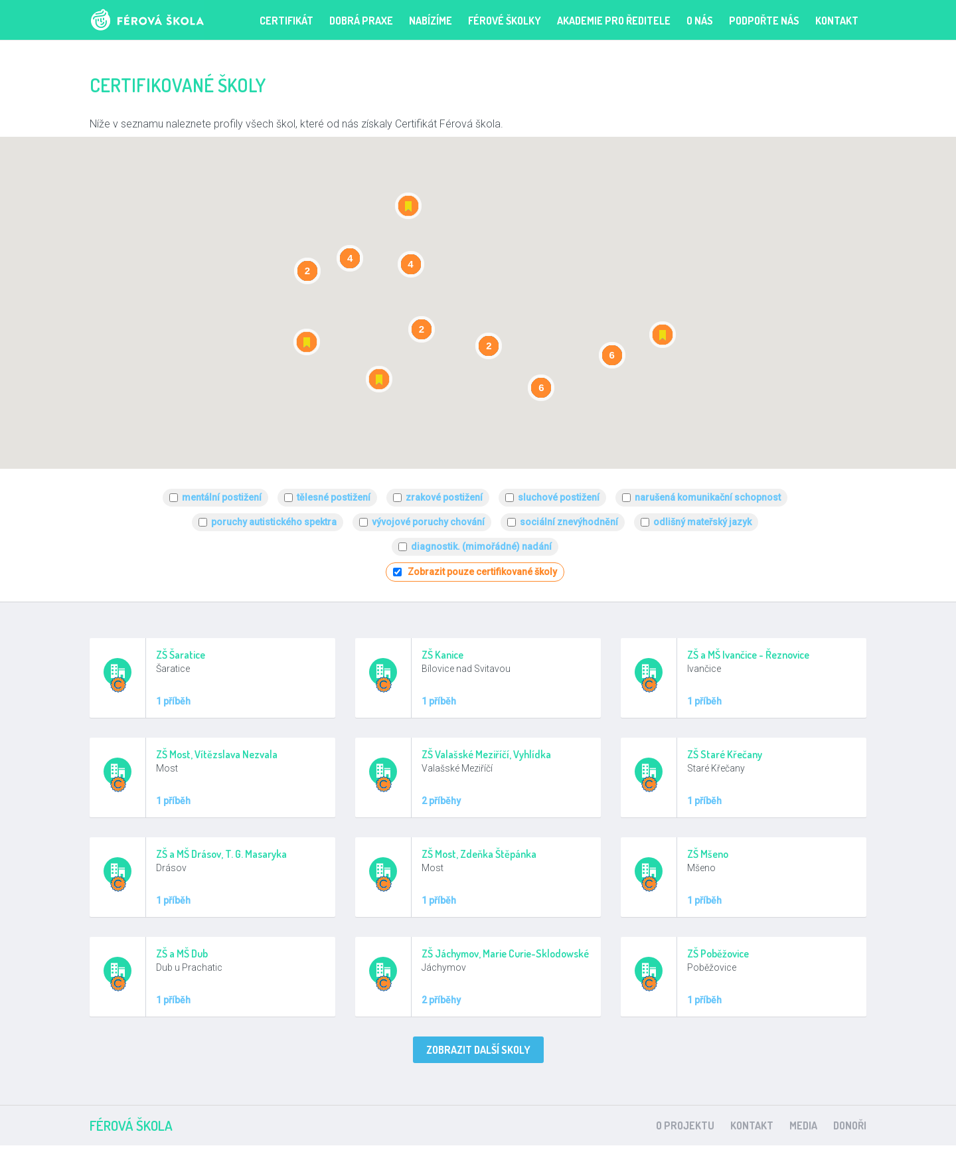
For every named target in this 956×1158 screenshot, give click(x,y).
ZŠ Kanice (442, 654)
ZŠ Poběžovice (718, 953)
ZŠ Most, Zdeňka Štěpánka (479, 854)
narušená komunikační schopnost (708, 497)
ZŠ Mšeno (707, 854)
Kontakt (836, 20)
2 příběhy (441, 800)
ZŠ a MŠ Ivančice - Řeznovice (748, 654)
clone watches (551, 1151)
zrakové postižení (444, 497)
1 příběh (173, 701)
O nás (699, 20)
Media (803, 1125)
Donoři (849, 1125)
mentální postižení (222, 497)
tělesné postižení (333, 497)
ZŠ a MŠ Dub (182, 953)
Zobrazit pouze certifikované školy (482, 571)
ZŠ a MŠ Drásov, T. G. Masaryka (221, 854)
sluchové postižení (558, 497)
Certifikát (286, 20)
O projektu (685, 1125)
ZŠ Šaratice (180, 654)
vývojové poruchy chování (428, 522)
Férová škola (168, 20)
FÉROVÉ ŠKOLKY (504, 20)
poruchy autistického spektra (274, 522)
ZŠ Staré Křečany (724, 754)
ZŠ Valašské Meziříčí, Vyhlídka (486, 754)
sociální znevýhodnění (569, 522)
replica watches (407, 1151)
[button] (408, 206)
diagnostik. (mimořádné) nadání (481, 546)
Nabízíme (430, 20)
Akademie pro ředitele (614, 20)
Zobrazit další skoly (478, 1049)
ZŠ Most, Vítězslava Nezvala (217, 754)
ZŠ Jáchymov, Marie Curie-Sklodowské (505, 953)
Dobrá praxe (361, 20)
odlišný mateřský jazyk (702, 522)
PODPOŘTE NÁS (764, 20)
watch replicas (481, 1151)
